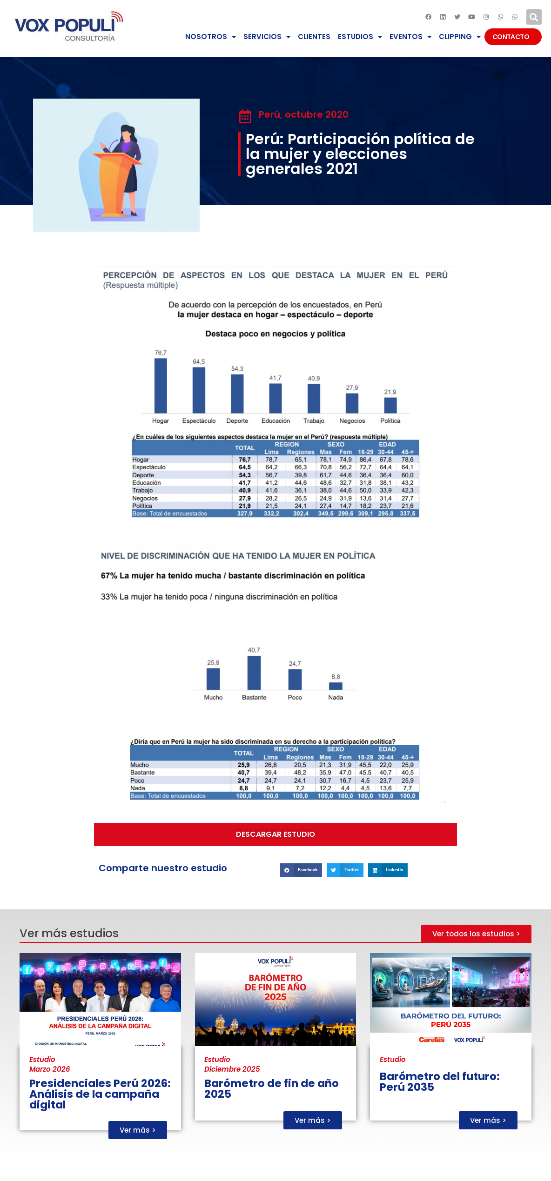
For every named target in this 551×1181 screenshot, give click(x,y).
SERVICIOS (266, 37)
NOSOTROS (210, 37)
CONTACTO (513, 36)
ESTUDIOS (360, 37)
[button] (534, 17)
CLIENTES (314, 36)
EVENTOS (410, 37)
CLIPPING (460, 37)
